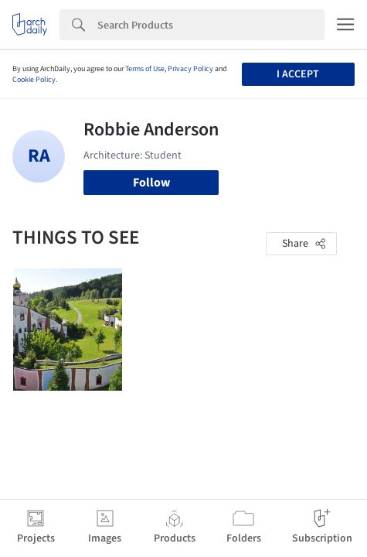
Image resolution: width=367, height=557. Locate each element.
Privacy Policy (190, 68)
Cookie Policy (34, 79)
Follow (151, 182)
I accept (298, 74)
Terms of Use (145, 68)
